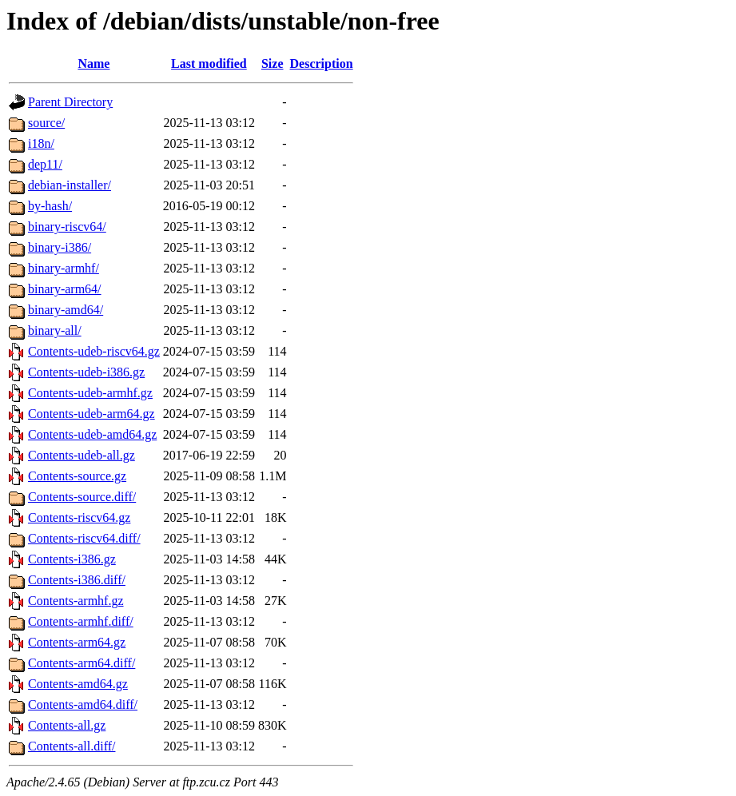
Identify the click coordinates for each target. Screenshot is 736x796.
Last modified (209, 63)
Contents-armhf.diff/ (80, 621)
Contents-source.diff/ (82, 496)
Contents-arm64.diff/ (81, 663)
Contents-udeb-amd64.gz (92, 434)
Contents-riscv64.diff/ (84, 538)
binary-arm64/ (64, 289)
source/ (46, 122)
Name (93, 63)
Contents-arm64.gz (76, 642)
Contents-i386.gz (72, 559)
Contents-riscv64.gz (79, 517)
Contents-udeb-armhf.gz (90, 393)
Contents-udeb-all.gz (81, 455)
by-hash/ (50, 206)
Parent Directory (70, 102)
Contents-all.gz (66, 725)
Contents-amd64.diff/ (82, 704)
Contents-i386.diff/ (76, 580)
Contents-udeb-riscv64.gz (94, 351)
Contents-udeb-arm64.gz (91, 413)
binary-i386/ (59, 247)
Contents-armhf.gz (76, 600)
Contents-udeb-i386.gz (86, 372)
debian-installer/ (69, 185)
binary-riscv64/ (67, 226)
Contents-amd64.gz (78, 684)
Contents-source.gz (77, 476)
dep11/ (45, 164)
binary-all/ (55, 330)
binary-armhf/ (63, 268)
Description (321, 63)
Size (272, 63)
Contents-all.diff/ (71, 746)
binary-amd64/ (65, 309)
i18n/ (41, 143)
